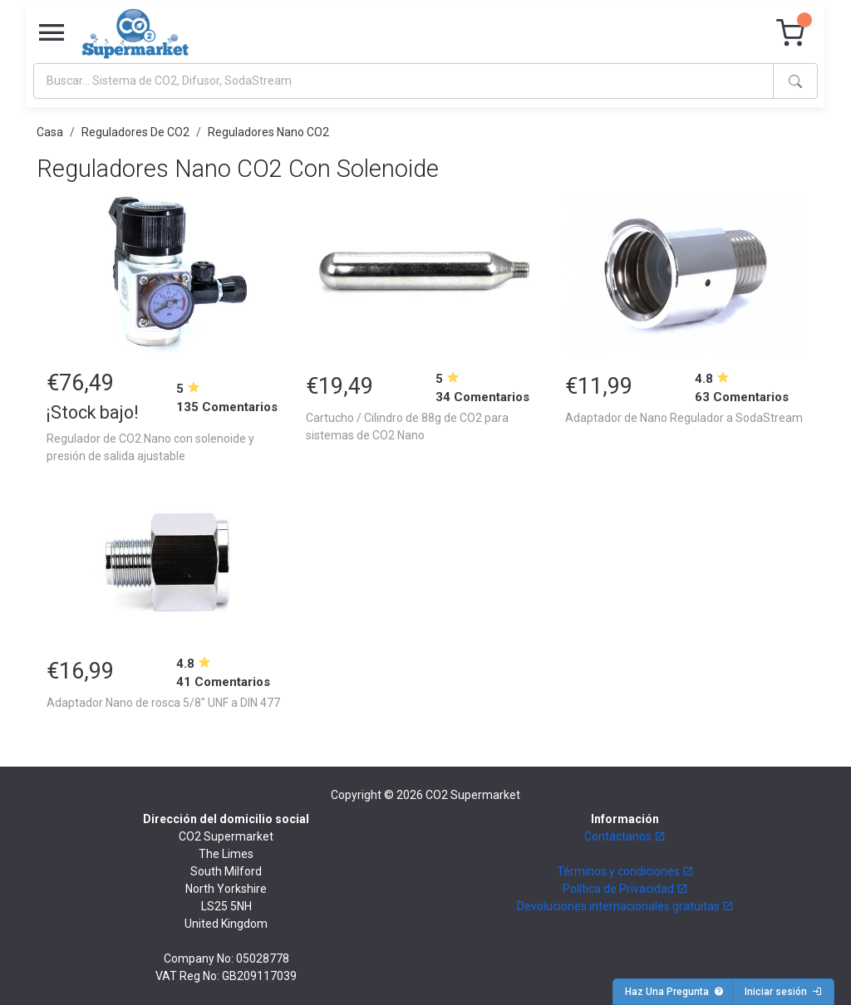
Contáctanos (625, 836)
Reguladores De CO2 (135, 132)
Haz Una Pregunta (674, 992)
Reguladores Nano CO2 (268, 132)
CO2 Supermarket (473, 795)
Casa (50, 132)
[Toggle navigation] (51, 33)
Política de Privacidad (625, 888)
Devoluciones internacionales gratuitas (625, 906)
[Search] (403, 81)
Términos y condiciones (625, 871)
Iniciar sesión (783, 992)
